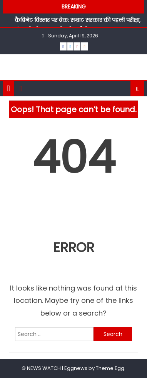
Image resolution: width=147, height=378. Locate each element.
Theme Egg (110, 368)
